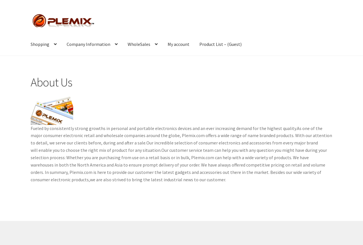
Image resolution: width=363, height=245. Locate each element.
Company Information (88, 44)
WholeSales (139, 44)
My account (178, 44)
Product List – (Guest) (220, 44)
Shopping (40, 44)
